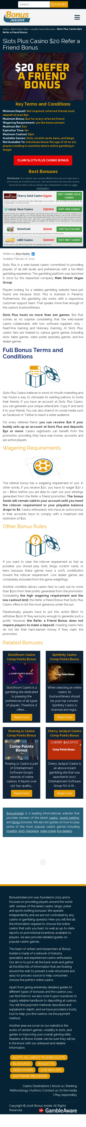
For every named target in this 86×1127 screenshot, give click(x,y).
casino (53, 818)
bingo (16, 822)
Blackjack (21, 1063)
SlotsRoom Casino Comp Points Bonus (21, 657)
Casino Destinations (36, 1086)
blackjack (32, 831)
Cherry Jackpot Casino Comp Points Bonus (64, 733)
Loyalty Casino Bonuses (43, 29)
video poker (48, 831)
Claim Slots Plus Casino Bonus (43, 160)
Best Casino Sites (19, 29)
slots (21, 831)
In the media (68, 1090)
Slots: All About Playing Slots (39, 1057)
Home (6, 29)
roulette (11, 831)
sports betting (69, 818)
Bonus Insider (43, 1105)
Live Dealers (51, 1070)
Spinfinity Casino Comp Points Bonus (64, 657)
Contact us (50, 1090)
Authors (35, 1090)
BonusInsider (15, 813)
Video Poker (23, 1070)
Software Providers (30, 1076)
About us (58, 1086)
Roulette (46, 1063)
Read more (21, 717)
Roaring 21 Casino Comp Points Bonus (21, 733)
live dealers (64, 831)
